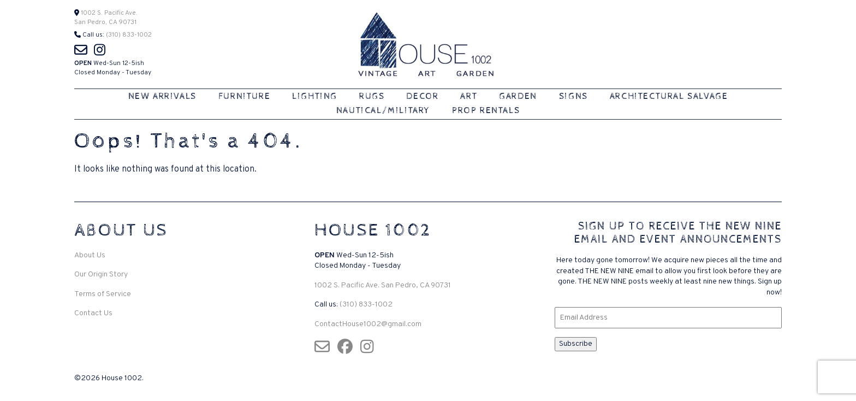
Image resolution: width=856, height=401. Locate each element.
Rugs (371, 96)
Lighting (314, 96)
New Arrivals (162, 96)
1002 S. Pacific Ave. (108, 13)
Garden (518, 96)
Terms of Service (102, 294)
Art (468, 96)
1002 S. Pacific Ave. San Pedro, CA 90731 (382, 285)
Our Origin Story (101, 274)
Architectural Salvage (669, 96)
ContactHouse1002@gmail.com (367, 324)
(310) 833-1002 (129, 35)
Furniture (244, 96)
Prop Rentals (486, 110)
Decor (422, 96)
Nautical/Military (383, 110)
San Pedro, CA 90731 (105, 22)
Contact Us (93, 313)
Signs (573, 96)
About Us (89, 255)
